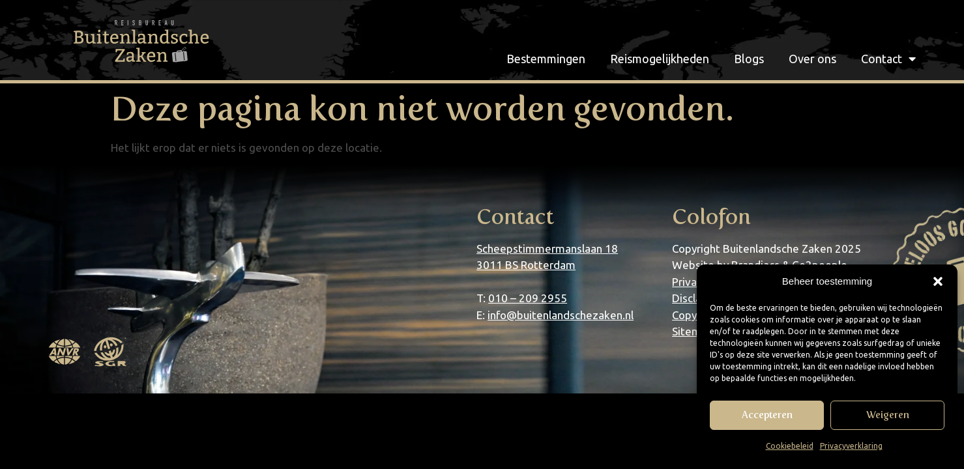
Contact (888, 58)
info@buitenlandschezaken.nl (561, 315)
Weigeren (887, 415)
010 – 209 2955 (527, 298)
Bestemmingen (545, 58)
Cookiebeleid (789, 446)
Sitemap (693, 331)
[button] (937, 281)
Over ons (812, 58)
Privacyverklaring (851, 446)
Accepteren (767, 415)
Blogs (749, 58)
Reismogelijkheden (659, 58)
